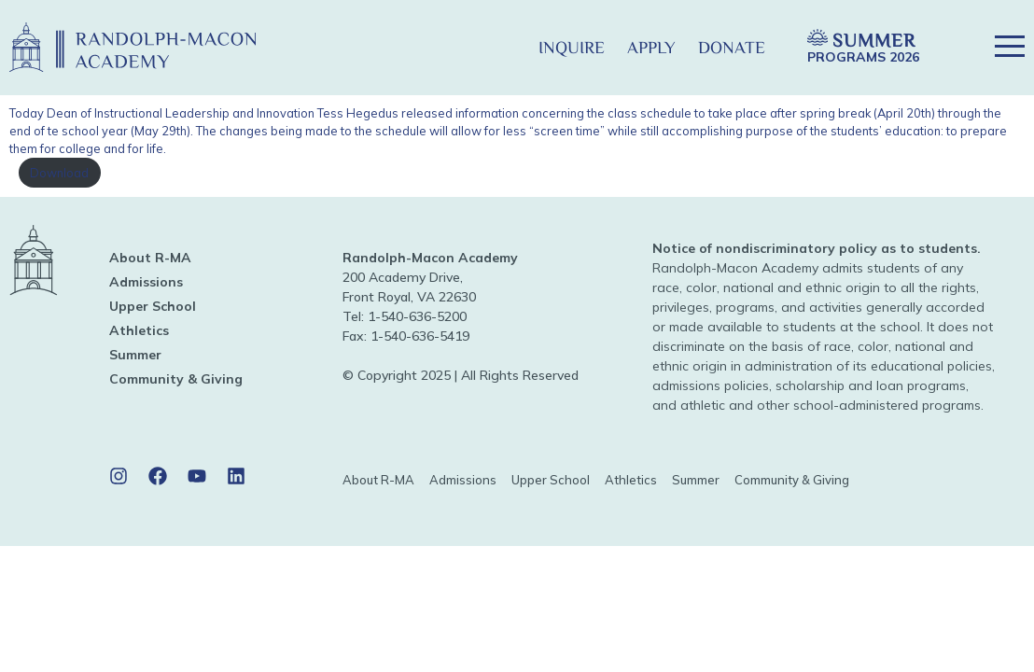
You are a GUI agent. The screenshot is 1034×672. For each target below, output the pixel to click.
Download (59, 172)
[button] (497, 47)
